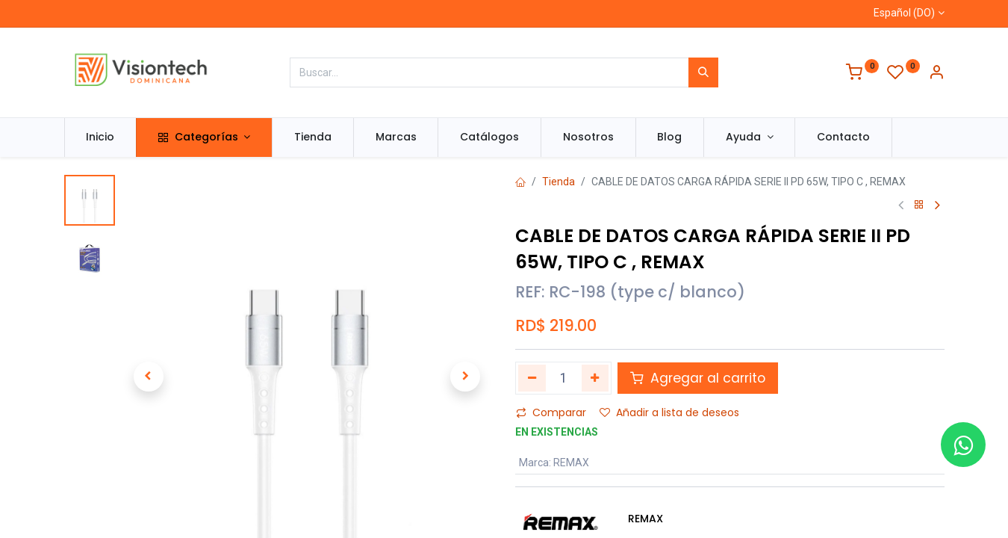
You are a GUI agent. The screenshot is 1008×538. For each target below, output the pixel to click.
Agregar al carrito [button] (697, 378)
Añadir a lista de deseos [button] (669, 412)
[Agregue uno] (595, 378)
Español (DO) (904, 13)
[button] (149, 376)
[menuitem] (101, 137)
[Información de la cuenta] (936, 74)
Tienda (558, 182)
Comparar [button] (551, 412)
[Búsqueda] (703, 72)
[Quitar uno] (532, 378)
